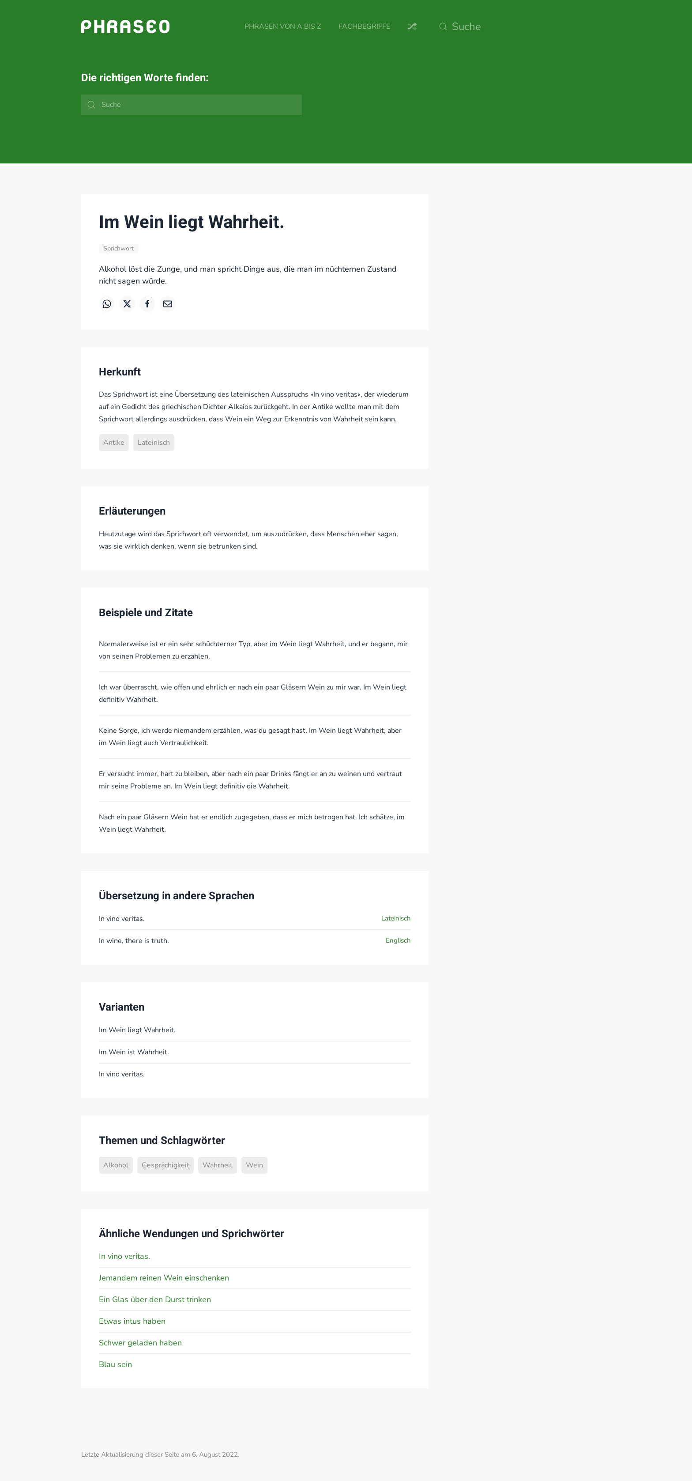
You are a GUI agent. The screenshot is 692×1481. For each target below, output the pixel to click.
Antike (113, 442)
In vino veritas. (124, 1256)
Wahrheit (218, 1165)
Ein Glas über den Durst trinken (155, 1299)
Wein (254, 1165)
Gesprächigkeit (165, 1165)
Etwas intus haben (132, 1321)
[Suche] (522, 26)
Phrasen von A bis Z (282, 26)
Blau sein (115, 1364)
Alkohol (115, 1165)
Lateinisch (154, 442)
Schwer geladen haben (140, 1342)
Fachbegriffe (364, 26)
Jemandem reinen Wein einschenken (164, 1278)
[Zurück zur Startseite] (125, 26)
